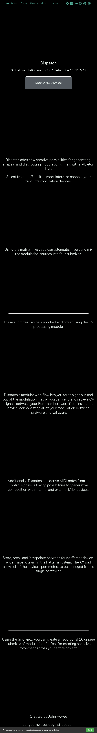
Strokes (14, 3)
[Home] (7, 4)
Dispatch (34, 3)
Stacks (24, 3)
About (55, 3)
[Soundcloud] (76, 4)
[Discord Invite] (84, 4)
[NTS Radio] (71, 4)
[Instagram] (80, 4)
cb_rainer (45, 3)
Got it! (90, 730)
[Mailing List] (89, 4)
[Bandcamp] (67, 4)
